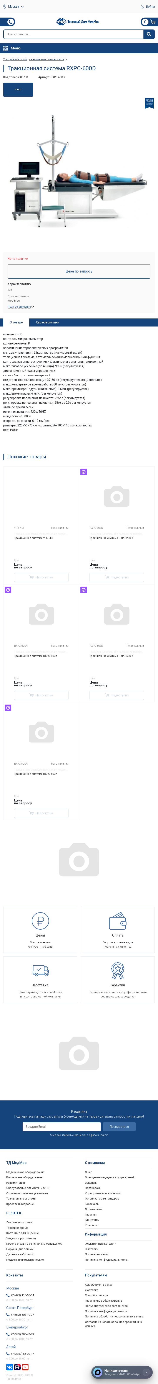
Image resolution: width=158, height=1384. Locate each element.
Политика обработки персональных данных (114, 1316)
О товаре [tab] (16, 322)
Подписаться (119, 1126)
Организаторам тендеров (102, 1198)
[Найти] (148, 34)
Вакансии (91, 1182)
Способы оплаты (96, 1295)
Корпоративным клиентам (103, 1193)
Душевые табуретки (19, 1254)
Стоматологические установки (27, 1193)
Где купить (92, 1219)
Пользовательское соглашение (106, 1305)
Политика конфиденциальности (106, 1311)
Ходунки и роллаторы (21, 1238)
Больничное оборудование (24, 1177)
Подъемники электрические (25, 1259)
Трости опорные (17, 1227)
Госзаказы (92, 1204)
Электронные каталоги (100, 1243)
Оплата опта (93, 1209)
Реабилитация (15, 1182)
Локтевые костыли (19, 1222)
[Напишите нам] (122, 1372)
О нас (88, 1172)
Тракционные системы (21, 1198)
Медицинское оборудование (25, 1172)
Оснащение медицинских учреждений (109, 1177)
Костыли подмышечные (22, 1233)
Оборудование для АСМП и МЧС (27, 1188)
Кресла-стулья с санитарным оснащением (34, 1243)
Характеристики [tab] (47, 322)
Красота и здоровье (20, 1204)
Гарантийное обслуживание (103, 1300)
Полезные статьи (96, 1254)
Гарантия (91, 1214)
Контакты (91, 1225)
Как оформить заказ (99, 1284)
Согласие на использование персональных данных (113, 1324)
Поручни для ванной (19, 1249)
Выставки (91, 1249)
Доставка (91, 1290)
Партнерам (92, 1188)
